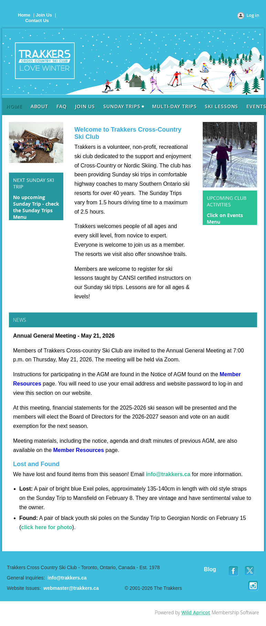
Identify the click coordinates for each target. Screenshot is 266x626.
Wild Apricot (195, 612)
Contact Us (37, 20)
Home (24, 15)
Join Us (44, 15)
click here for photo (46, 527)
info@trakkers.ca (168, 474)
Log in (252, 15)
